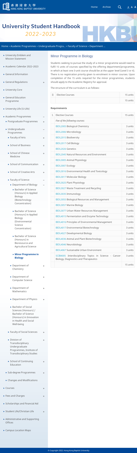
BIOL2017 (61, 143)
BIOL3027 (61, 188)
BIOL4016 (61, 222)
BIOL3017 (61, 176)
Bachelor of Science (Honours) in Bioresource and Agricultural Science (25, 241)
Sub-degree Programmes (21, 372)
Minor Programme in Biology (27, 256)
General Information (16, 74)
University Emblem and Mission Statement (18, 57)
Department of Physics (24, 299)
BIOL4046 (61, 244)
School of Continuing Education (21, 363)
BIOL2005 (61, 126)
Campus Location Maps (18, 430)
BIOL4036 (61, 238)
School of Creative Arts (22, 172)
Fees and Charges (15, 395)
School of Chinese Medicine (20, 154)
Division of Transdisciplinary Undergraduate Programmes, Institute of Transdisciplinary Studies (24, 346)
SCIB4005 (61, 255)
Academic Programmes (23, 46)
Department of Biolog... (102, 46)
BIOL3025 (61, 182)
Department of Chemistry (20, 267)
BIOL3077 (61, 210)
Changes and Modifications (23, 380)
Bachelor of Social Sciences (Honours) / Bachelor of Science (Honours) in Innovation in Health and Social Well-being (25, 315)
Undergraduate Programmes (16, 131)
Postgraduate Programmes (23, 121)
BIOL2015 (61, 137)
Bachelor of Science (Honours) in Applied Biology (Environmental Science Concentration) (26, 220)
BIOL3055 (61, 199)
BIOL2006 (61, 131)
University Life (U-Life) (17, 108)
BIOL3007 (61, 165)
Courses (9, 388)
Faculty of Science (77, 46)
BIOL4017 (61, 227)
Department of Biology (24, 184)
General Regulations (16, 82)
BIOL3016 (61, 171)
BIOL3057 (61, 205)
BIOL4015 (61, 216)
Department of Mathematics (20, 289)
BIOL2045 (61, 154)
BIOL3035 (61, 193)
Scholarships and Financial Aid (21, 403)
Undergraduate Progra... (51, 46)
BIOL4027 (61, 233)
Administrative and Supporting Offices (22, 420)
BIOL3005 (61, 160)
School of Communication (24, 164)
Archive (107, 6)
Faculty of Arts (18, 137)
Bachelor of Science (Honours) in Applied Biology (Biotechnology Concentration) (26, 196)
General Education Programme (15, 99)
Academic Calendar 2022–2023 (21, 66)
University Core (13, 89)
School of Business (20, 145)
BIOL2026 (61, 148)
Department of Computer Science (22, 278)
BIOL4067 (61, 250)
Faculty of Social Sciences (23, 331)
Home (94, 6)
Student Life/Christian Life (19, 411)
